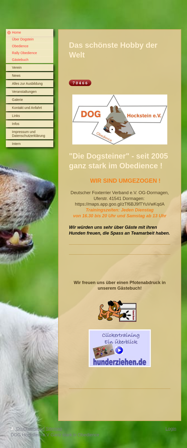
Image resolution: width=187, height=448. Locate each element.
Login (170, 428)
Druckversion (27, 428)
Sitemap (54, 428)
